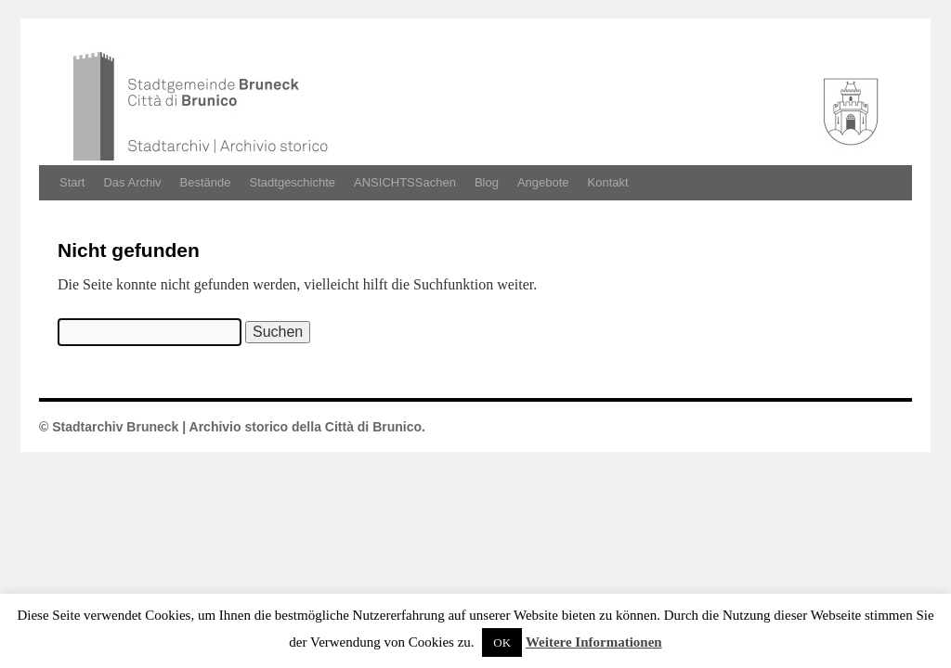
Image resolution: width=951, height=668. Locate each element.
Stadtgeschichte (293, 182)
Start (72, 182)
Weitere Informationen (594, 642)
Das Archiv (132, 182)
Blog (487, 182)
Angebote (543, 182)
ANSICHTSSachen (405, 182)
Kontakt (608, 182)
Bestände (205, 182)
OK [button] (502, 642)
